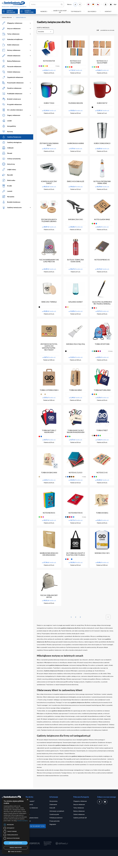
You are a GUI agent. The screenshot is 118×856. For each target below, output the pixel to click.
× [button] (27, 799)
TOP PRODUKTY (76, 11)
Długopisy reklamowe (80, 801)
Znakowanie (53, 804)
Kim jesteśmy (54, 801)
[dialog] (16, 826)
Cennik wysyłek (54, 814)
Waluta (69, 4)
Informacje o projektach (57, 811)
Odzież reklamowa (79, 814)
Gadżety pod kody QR (60, 11)
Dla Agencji (92, 11)
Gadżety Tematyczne (29, 11)
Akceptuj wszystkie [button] (15, 843)
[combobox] (45, 32)
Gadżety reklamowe (11, 11)
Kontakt (108, 11)
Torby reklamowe (78, 808)
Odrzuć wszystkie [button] (16, 847)
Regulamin (53, 824)
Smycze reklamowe (79, 804)
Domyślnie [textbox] (41, 31)
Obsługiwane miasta (32, 817)
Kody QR (52, 808)
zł (75, 4)
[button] (16, 851)
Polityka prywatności (56, 817)
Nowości (44, 11)
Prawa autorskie (55, 821)
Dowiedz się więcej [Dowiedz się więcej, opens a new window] (22, 820)
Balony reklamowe (79, 811)
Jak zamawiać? (30, 801)
